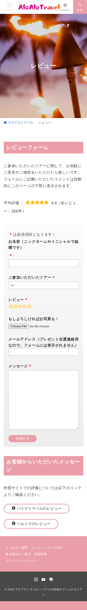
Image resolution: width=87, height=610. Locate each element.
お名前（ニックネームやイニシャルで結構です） (43, 245)
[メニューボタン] (9, 7)
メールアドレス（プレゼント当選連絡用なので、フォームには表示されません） (43, 342)
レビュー (16, 300)
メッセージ (18, 366)
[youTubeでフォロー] (43, 580)
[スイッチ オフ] (80, 7)
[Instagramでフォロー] (36, 580)
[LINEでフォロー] (51, 580)
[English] (65, 7)
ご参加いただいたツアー (29, 277)
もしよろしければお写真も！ (33, 319)
